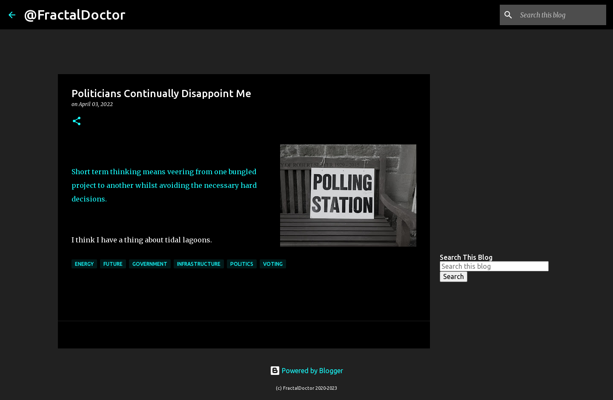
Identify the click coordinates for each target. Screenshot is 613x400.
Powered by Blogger (306, 370)
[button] (77, 121)
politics (241, 264)
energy (84, 264)
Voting (273, 264)
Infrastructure (199, 264)
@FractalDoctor (75, 14)
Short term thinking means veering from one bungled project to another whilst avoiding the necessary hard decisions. (164, 185)
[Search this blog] (561, 15)
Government (149, 264)
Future (113, 264)
